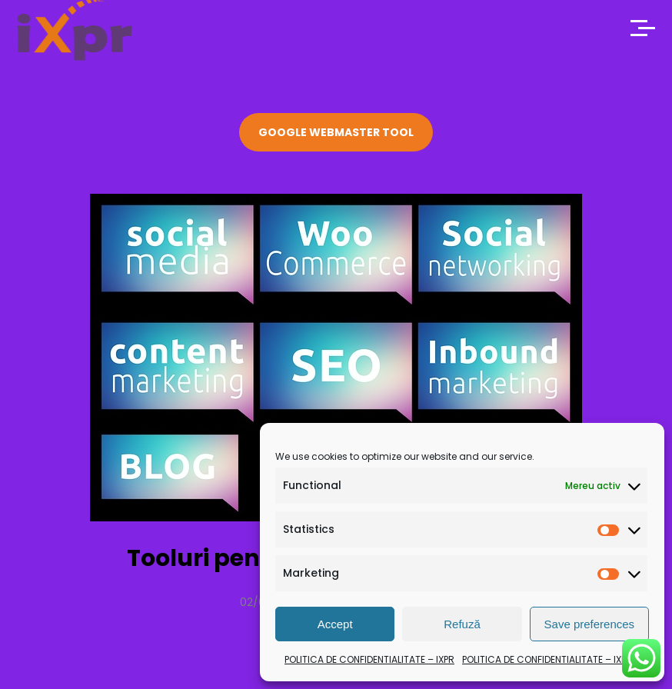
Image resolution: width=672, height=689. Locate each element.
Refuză (462, 624)
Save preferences (589, 624)
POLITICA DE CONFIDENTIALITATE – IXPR (369, 659)
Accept (335, 624)
